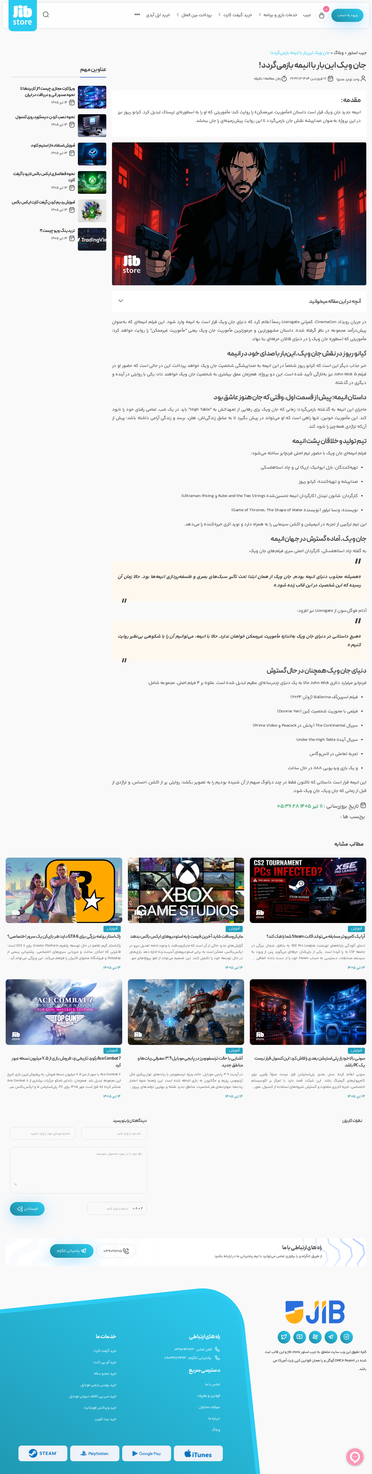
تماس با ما (212, 1384)
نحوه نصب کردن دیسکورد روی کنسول (45, 117)
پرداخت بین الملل (194, 15)
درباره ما (214, 1418)
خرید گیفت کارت (235, 15)
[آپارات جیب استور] (315, 1337)
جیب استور (357, 53)
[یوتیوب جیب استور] (299, 1337)
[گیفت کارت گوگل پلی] (146, 1453)
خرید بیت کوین (106, 1419)
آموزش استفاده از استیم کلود (53, 146)
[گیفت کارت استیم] (42, 1453)
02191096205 (116, 1251)
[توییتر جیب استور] (284, 1337)
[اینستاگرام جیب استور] (346, 1337)
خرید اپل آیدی (156, 15)
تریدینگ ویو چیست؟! (57, 231)
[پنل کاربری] (346, 15)
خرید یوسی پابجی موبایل (98, 1385)
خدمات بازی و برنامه (278, 15)
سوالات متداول (209, 1407)
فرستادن (27, 1209)
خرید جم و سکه (105, 1374)
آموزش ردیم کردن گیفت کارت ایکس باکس (43, 202)
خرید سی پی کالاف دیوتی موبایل (93, 1396)
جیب (305, 15)
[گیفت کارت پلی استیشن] (94, 1453)
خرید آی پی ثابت (105, 1362)
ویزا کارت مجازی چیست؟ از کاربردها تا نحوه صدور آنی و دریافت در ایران (47, 92)
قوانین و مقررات (208, 1396)
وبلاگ (338, 53)
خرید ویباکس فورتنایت (100, 1408)
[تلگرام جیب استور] (331, 1337)
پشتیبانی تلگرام (72, 1251)
